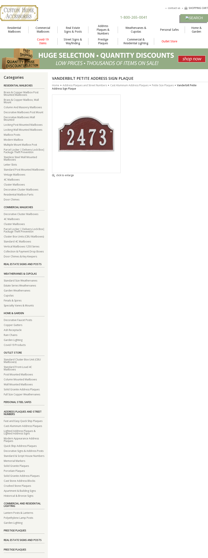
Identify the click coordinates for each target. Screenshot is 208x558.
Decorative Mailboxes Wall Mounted (19, 118)
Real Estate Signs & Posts (73, 29)
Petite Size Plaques (163, 85)
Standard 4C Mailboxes (17, 241)
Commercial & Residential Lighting (135, 41)
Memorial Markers (14, 460)
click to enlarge (63, 175)
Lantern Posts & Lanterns (18, 512)
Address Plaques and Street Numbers (23, 413)
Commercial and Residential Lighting (22, 505)
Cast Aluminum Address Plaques (23, 425)
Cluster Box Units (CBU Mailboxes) (24, 236)
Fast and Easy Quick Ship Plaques (23, 420)
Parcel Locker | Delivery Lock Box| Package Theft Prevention (24, 151)
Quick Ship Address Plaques (20, 445)
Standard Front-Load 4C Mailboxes (18, 368)
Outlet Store (169, 41)
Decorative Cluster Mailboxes (21, 189)
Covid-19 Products (15, 344)
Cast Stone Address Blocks (19, 480)
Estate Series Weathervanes (20, 285)
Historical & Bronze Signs (18, 495)
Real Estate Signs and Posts (23, 264)
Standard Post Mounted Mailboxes (24, 169)
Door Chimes (11, 199)
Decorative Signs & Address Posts (23, 450)
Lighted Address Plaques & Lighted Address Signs (20, 432)
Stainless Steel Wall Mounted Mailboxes (20, 158)
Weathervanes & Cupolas (135, 29)
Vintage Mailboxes (14, 174)
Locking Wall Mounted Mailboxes (23, 129)
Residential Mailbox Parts (18, 194)
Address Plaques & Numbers (103, 29)
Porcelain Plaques (14, 470)
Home (55, 85)
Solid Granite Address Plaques (22, 389)
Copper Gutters (13, 324)
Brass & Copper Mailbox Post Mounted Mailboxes (21, 93)
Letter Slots (10, 164)
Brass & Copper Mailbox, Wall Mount (21, 101)
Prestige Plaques (103, 41)
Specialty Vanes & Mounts (19, 305)
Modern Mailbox (13, 139)
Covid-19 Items (43, 41)
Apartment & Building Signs (20, 490)
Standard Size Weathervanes (20, 280)
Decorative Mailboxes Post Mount (23, 112)
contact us (174, 8)
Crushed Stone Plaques (17, 485)
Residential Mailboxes (14, 29)
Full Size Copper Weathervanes (22, 394)
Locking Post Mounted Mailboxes (23, 124)
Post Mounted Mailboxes (18, 374)
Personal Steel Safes (17, 402)
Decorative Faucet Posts (18, 319)
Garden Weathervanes (17, 290)
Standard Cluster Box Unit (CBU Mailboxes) (22, 360)
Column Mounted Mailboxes (20, 379)
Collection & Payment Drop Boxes (24, 251)
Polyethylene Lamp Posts (18, 517)
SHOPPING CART (196, 8)
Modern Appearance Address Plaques (21, 439)
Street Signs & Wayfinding (73, 41)
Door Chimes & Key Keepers (20, 256)
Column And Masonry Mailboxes (23, 107)
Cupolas (9, 295)
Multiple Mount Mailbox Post (20, 144)
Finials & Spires (12, 300)
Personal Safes (169, 29)
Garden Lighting (13, 339)
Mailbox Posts (12, 134)
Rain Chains (10, 334)
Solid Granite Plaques (16, 465)
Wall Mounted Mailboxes (18, 384)
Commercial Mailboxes (43, 29)
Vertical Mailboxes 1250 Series (21, 246)
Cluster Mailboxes (14, 184)
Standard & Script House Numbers (24, 455)
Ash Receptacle (13, 329)
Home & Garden (196, 29)
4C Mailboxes (12, 179)
